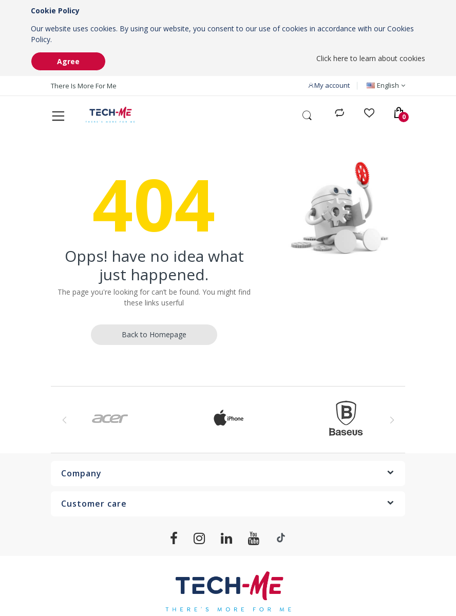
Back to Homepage (154, 337)
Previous (64, 423)
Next (391, 423)
